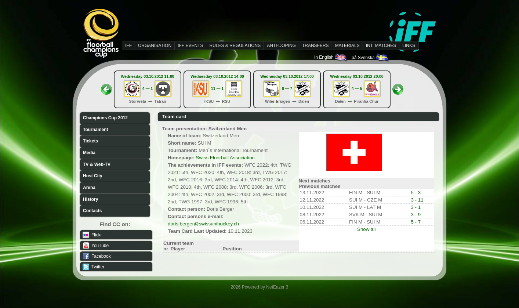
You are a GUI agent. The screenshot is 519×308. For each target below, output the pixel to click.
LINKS (408, 45)
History (90, 199)
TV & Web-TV (96, 164)
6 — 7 (287, 88)
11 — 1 (217, 88)
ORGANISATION (154, 45)
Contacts (92, 210)
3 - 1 (416, 207)
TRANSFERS (315, 45)
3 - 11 (417, 200)
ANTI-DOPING (281, 45)
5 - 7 (416, 222)
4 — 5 (357, 88)
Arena (89, 187)
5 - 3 (416, 192)
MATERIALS (347, 45)
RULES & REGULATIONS (235, 45)
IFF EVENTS (190, 45)
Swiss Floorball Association (225, 157)
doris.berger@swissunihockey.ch (203, 224)
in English (331, 57)
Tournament (95, 129)
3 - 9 (416, 214)
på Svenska (370, 57)
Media (89, 152)
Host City (92, 175)
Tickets (90, 141)
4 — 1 (147, 88)
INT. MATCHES (381, 45)
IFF (128, 45)
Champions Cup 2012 (105, 117)
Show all (366, 229)
